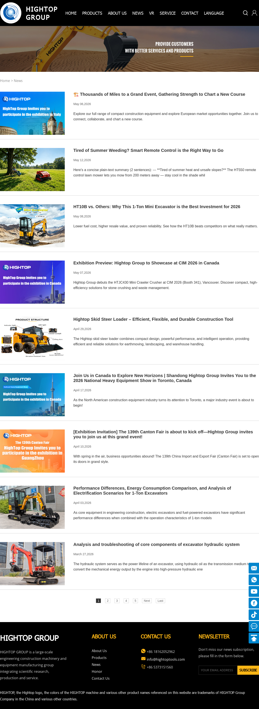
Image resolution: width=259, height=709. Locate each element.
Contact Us (101, 678)
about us (117, 13)
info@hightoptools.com (163, 659)
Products (99, 657)
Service (168, 13)
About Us (99, 650)
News (138, 13)
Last (160, 600)
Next (147, 600)
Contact (189, 13)
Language (214, 13)
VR (151, 13)
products (92, 13)
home (71, 13)
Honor (97, 671)
